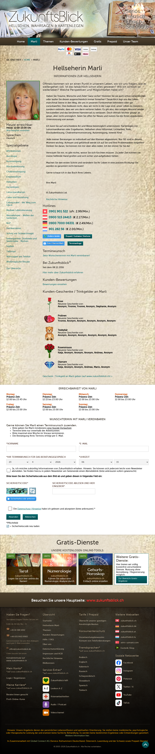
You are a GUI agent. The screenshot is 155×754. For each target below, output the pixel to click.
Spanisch (83, 685)
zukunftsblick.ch (128, 621)
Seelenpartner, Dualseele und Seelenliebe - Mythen (21, 239)
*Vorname (12, 443)
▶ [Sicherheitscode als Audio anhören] (21, 498)
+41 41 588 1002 (17, 630)
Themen (48, 41)
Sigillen (10, 246)
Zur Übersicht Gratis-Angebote (128, 579)
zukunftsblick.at (128, 632)
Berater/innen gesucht (17, 694)
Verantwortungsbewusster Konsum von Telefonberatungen (94, 639)
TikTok (126, 703)
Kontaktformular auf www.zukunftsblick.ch (16, 659)
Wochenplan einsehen (18, 130)
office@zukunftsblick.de (20, 649)
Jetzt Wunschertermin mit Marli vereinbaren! (66, 255)
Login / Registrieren (15, 678)
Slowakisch (84, 681)
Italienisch (84, 667)
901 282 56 (56, 229)
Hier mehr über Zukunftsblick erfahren (63, 272)
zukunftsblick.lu (128, 637)
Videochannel (57, 712)
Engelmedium (13, 177)
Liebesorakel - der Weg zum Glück (21, 203)
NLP (8, 223)
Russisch (83, 671)
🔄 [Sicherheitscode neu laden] (32, 491)
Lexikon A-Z (56, 688)
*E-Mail (83, 443)
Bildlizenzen (48, 663)
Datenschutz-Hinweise (29, 509)
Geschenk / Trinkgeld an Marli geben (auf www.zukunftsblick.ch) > (77, 376)
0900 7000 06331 (61, 223)
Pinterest (127, 679)
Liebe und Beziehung (17, 197)
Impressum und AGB (53, 654)
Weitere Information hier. (77, 735)
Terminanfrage (75, 243)
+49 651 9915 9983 (19, 636)
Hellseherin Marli (51, 625)
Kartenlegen (12, 187)
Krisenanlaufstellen (60, 696)
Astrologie (11, 156)
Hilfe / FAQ (48, 639)
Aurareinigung (13, 161)
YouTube (127, 695)
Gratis (97, 41)
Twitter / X (128, 687)
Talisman (11, 251)
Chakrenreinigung (15, 171)
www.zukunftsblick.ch (105, 600)
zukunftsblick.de (128, 626)
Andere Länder (54, 236)
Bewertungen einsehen (55, 284)
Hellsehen (11, 182)
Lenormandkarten (15, 192)
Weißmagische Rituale (18, 262)
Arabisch (83, 657)
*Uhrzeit (84, 457)
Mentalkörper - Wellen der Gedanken (20, 216)
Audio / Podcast (58, 704)
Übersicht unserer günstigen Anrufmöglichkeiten (92, 622)
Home (21, 41)
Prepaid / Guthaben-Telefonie (78, 236)
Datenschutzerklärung (53, 649)
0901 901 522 (58, 211)
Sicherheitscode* (17, 483)
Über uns (47, 644)
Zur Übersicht (13, 268)
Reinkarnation (13, 228)
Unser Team (130, 41)
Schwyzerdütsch (87, 676)
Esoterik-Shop (127, 648)
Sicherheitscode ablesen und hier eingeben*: (73, 484)
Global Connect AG (40, 741)
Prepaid (112, 41)
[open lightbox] (23, 100)
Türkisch (83, 690)
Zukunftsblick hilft (59, 680)
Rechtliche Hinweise (56, 199)
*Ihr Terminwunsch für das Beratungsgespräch (36, 457)
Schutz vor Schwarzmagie (20, 233)
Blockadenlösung (15, 166)
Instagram (128, 671)
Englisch (83, 662)
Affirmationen (13, 151)
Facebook (128, 663)
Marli (34, 41)
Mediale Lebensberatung (19, 210)
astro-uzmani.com (130, 642)
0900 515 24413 (60, 217)
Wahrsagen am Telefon (18, 256)
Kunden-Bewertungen (74, 41)
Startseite (47, 621)
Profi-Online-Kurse (15, 699)
